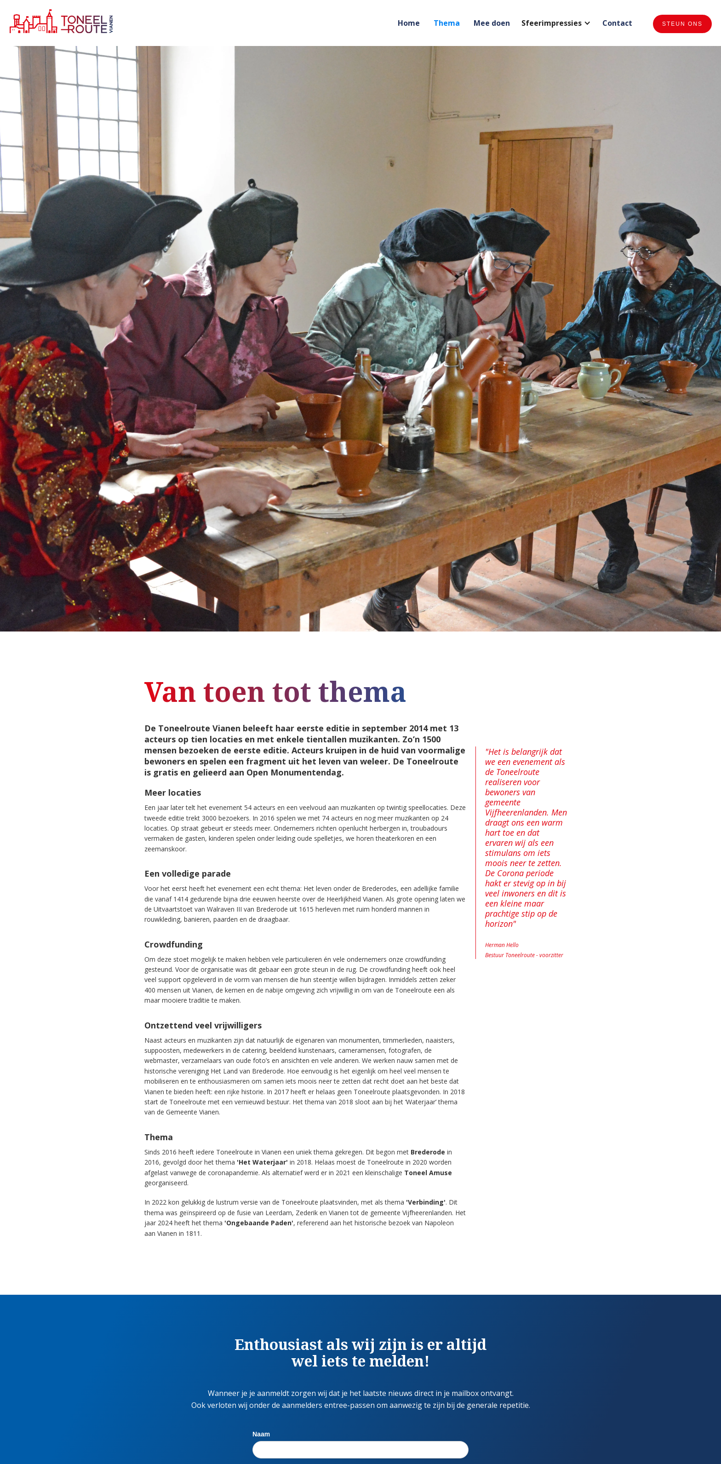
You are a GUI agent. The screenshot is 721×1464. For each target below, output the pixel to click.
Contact (617, 23)
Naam (261, 1434)
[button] (556, 23)
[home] (61, 21)
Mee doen (492, 23)
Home (409, 23)
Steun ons (682, 24)
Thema (447, 23)
